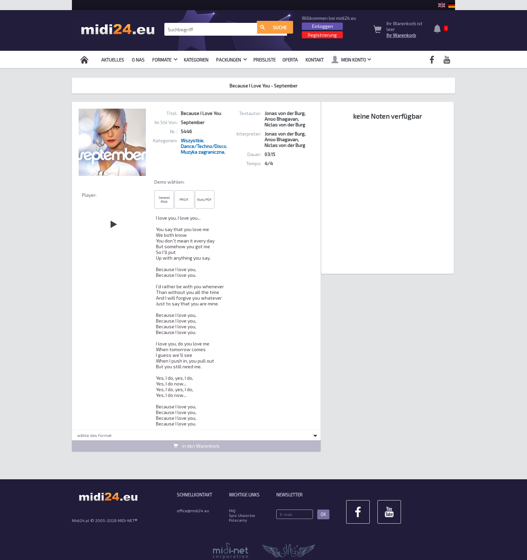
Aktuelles (112, 60)
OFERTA (290, 60)
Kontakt (315, 60)
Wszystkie (192, 140)
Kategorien (196, 60)
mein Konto (351, 59)
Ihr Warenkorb (401, 35)
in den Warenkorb (196, 445)
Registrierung (322, 35)
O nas (138, 60)
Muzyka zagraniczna (202, 152)
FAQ (232, 510)
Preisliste (264, 60)
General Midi (164, 199)
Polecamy (238, 520)
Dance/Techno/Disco (203, 146)
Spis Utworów (242, 515)
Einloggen (322, 26)
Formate (164, 60)
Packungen (231, 60)
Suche (273, 29)
